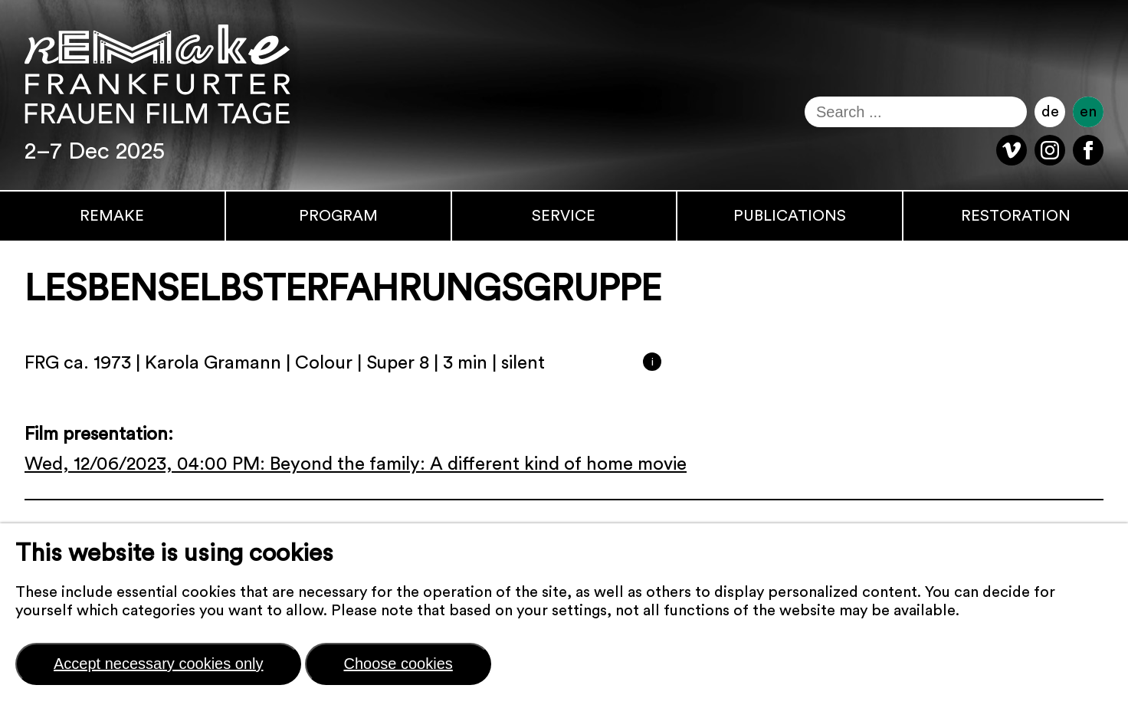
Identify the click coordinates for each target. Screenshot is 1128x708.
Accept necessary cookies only (158, 663)
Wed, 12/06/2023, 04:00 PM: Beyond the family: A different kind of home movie (356, 464)
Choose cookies (397, 663)
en (1088, 112)
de (1050, 112)
